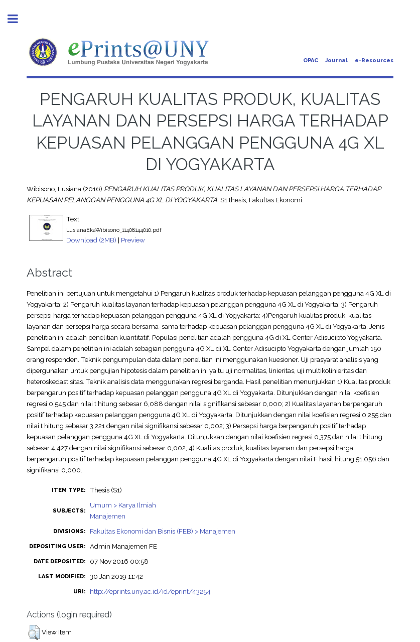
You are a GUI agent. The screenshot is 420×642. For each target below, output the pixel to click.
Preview (133, 240)
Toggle (18, 19)
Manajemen (107, 516)
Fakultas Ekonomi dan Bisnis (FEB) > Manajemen (162, 531)
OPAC (310, 60)
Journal (336, 60)
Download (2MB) (91, 240)
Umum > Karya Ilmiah (123, 505)
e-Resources (374, 60)
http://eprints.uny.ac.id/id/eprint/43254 (150, 591)
